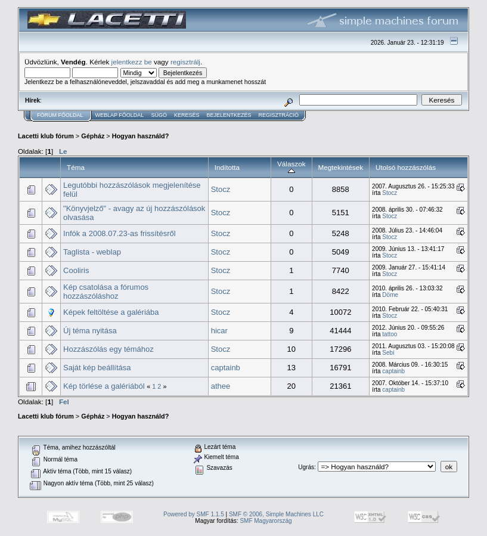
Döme (390, 295)
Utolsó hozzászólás (406, 167)
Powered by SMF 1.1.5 (193, 514)
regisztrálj (185, 62)
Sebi (388, 352)
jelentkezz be (131, 62)
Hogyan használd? (140, 136)
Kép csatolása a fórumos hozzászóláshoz (105, 291)
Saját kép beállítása (97, 367)
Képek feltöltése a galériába (111, 312)
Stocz (221, 189)
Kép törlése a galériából (104, 386)
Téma (76, 167)
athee (221, 386)
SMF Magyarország (265, 521)
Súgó (159, 115)
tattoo (389, 334)
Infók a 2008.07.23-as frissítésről (119, 233)
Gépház (92, 136)
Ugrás (306, 467)
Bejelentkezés (228, 115)
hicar (219, 330)
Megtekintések (341, 167)
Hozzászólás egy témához (108, 349)
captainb (225, 367)
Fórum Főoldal (60, 115)
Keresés (187, 115)
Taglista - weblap (92, 251)
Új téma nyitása (90, 330)
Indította (227, 167)
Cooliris (76, 270)
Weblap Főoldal (119, 115)
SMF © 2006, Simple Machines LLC (276, 514)
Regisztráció (278, 115)
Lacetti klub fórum (46, 136)
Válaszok (291, 167)
